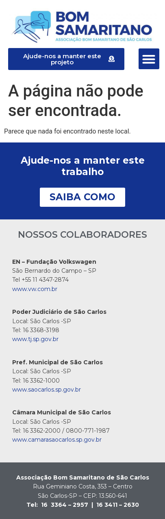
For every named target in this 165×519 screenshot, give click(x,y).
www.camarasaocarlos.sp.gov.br (57, 439)
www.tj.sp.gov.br (35, 339)
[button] (149, 58)
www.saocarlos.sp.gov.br (46, 389)
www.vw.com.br (34, 289)
